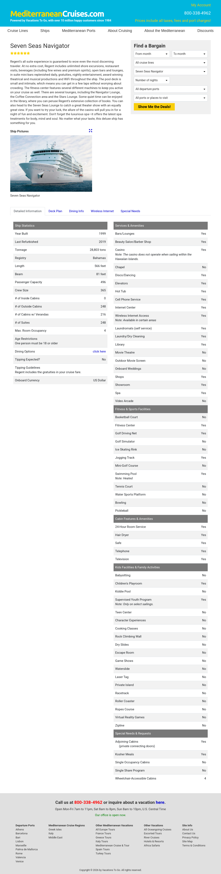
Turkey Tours (103, 853)
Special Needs (130, 211)
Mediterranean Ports (78, 31)
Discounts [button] (205, 31)
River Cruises (151, 837)
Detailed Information (28, 211)
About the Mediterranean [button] (164, 31)
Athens (20, 829)
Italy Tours (102, 841)
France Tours (103, 833)
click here (99, 351)
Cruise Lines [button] (17, 31)
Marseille (21, 845)
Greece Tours (103, 837)
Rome (19, 853)
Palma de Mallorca (27, 849)
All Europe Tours (105, 829)
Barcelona (21, 833)
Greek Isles (55, 829)
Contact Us (188, 833)
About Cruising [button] (120, 31)
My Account (201, 5)
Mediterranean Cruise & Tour (112, 845)
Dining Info (76, 211)
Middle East (55, 837)
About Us (187, 829)
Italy (50, 833)
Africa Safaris (152, 845)
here (160, 802)
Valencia (21, 857)
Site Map (187, 841)
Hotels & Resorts (154, 841)
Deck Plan (55, 211)
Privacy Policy (190, 837)
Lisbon (20, 841)
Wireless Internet (102, 211)
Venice (20, 861)
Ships (45, 31)
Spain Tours (103, 849)
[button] (16, 163)
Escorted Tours (153, 833)
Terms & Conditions (193, 845)
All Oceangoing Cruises (157, 829)
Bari (18, 837)
